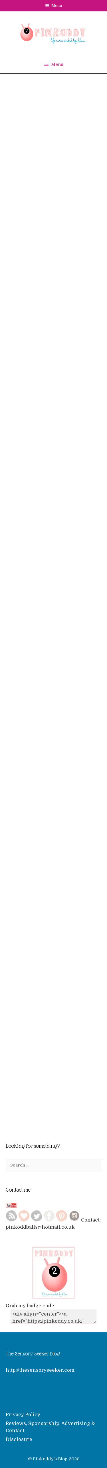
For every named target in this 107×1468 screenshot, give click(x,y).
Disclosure (19, 1439)
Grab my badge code (30, 1305)
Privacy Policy (23, 1414)
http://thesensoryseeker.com (40, 1370)
